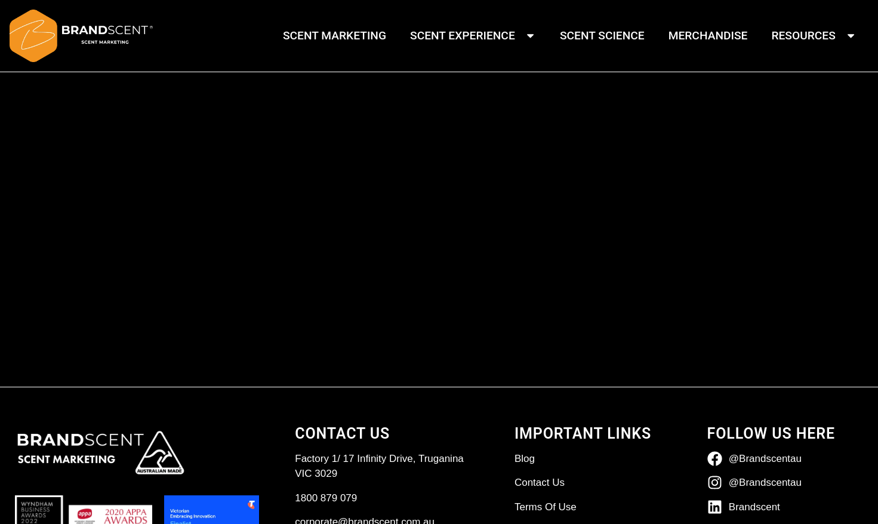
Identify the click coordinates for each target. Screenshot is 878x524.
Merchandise (708, 35)
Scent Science (602, 35)
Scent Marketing (334, 35)
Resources (814, 35)
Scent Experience (473, 35)
